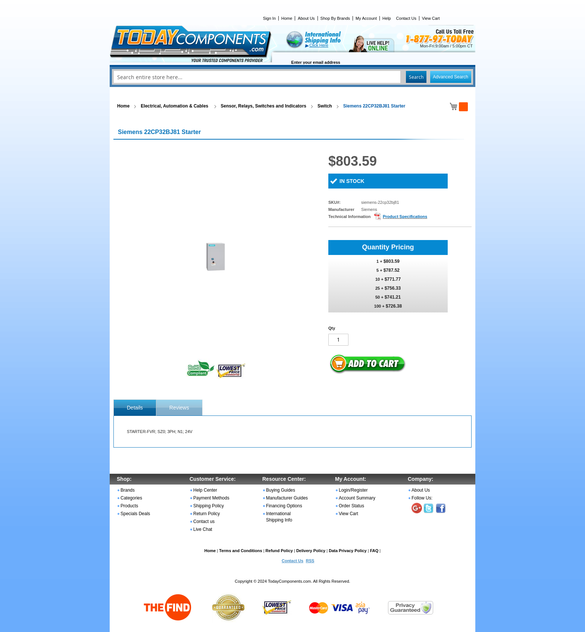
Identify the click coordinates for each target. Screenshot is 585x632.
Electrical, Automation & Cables (175, 106)
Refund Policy (279, 550)
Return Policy (206, 513)
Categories (131, 498)
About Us (306, 18)
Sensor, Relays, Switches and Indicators (263, 106)
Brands (128, 490)
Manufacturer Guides (287, 498)
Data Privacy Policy (348, 550)
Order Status (351, 505)
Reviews (179, 408)
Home (286, 18)
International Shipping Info (279, 517)
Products (129, 505)
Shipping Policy (208, 505)
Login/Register (353, 490)
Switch (324, 106)
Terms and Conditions (240, 550)
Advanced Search (450, 77)
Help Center (205, 490)
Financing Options (284, 505)
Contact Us (406, 18)
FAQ (374, 550)
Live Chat (202, 529)
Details (135, 408)
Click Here (318, 45)
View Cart (430, 18)
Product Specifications (405, 216)
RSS (310, 560)
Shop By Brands (335, 18)
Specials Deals (135, 513)
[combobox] (292, 77)
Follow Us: (422, 498)
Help (386, 18)
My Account (366, 18)
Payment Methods (211, 498)
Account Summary (357, 498)
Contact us (204, 521)
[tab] (134, 407)
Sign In (269, 18)
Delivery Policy (310, 550)
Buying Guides (280, 490)
